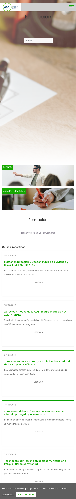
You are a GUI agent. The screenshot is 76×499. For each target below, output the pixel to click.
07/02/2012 (10, 355)
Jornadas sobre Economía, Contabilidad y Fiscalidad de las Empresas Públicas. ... (37, 363)
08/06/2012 (10, 255)
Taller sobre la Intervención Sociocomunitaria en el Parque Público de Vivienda (35, 462)
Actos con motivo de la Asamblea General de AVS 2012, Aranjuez (35, 313)
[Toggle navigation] (72, 7)
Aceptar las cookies (25, 494)
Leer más (38, 282)
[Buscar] (38, 41)
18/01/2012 (10, 404)
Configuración (8, 494)
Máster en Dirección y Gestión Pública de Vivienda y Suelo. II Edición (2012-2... (36, 263)
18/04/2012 (10, 305)
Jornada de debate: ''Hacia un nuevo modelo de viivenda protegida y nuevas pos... (34, 412)
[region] (38, 491)
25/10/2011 (10, 454)
